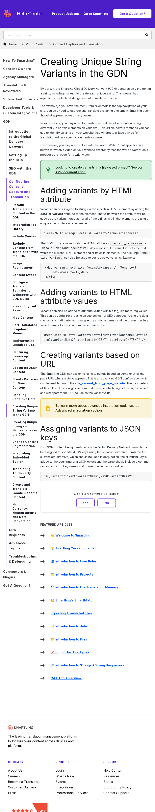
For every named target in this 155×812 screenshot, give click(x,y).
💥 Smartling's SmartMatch (72, 600)
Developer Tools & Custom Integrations (20, 110)
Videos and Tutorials (20, 99)
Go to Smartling (96, 14)
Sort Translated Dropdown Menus (25, 329)
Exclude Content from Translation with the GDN (25, 250)
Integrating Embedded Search (21, 457)
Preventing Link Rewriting (25, 308)
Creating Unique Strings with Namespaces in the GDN (25, 428)
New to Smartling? (19, 60)
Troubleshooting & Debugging (23, 558)
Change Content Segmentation (25, 444)
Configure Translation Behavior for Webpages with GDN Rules (25, 290)
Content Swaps (25, 274)
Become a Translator (24, 782)
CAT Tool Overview (66, 678)
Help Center (112, 770)
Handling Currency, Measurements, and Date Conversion (25, 513)
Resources (111, 776)
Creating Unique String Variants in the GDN (25, 410)
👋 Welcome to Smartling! (71, 535)
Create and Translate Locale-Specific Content (25, 491)
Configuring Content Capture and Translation (69, 44)
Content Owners (17, 69)
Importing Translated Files (71, 613)
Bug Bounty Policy (117, 787)
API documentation (70, 172)
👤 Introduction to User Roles (74, 561)
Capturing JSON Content (25, 370)
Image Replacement (23, 265)
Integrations (64, 787)
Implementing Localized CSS (24, 342)
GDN (25, 44)
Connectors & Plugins (14, 574)
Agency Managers (18, 77)
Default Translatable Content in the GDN (24, 211)
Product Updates (65, 14)
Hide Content (23, 317)
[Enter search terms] (77, 35)
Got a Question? (132, 14)
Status (108, 782)
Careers (14, 776)
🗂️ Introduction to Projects (72, 574)
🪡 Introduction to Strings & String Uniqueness (87, 665)
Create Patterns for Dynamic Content (25, 383)
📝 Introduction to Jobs (69, 626)
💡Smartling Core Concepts (73, 548)
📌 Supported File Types (70, 652)
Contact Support (116, 793)
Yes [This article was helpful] (85, 503)
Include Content (25, 236)
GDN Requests (17, 532)
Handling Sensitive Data (24, 397)
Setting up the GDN (18, 157)
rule (100, 383)
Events (61, 782)
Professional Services (72, 793)
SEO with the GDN (20, 170)
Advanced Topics (18, 545)
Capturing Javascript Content (21, 356)
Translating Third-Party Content (22, 473)
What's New (65, 776)
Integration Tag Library (25, 227)
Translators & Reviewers (14, 88)
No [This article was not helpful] (107, 503)
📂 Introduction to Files (69, 639)
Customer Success (22, 787)
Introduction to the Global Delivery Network (20, 139)
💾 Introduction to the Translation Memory (84, 587)
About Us (15, 770)
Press (12, 793)
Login (60, 770)
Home (10, 44)
